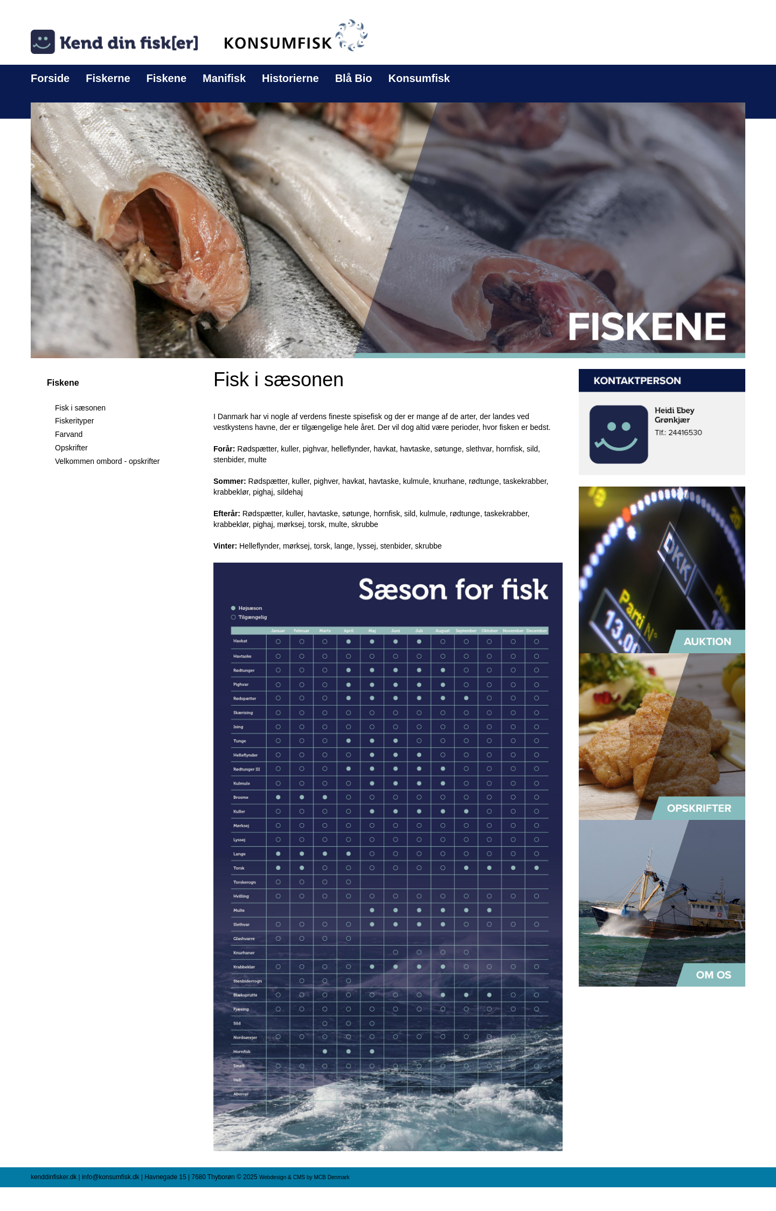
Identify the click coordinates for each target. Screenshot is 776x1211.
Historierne (290, 78)
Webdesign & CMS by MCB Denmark (304, 1177)
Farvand (68, 434)
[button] (388, 229)
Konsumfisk (419, 78)
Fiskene (166, 78)
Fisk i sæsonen (80, 407)
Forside (50, 78)
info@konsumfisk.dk (111, 1177)
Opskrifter (71, 447)
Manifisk (224, 78)
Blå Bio (353, 78)
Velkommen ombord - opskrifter (107, 461)
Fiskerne (108, 78)
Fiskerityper (74, 420)
